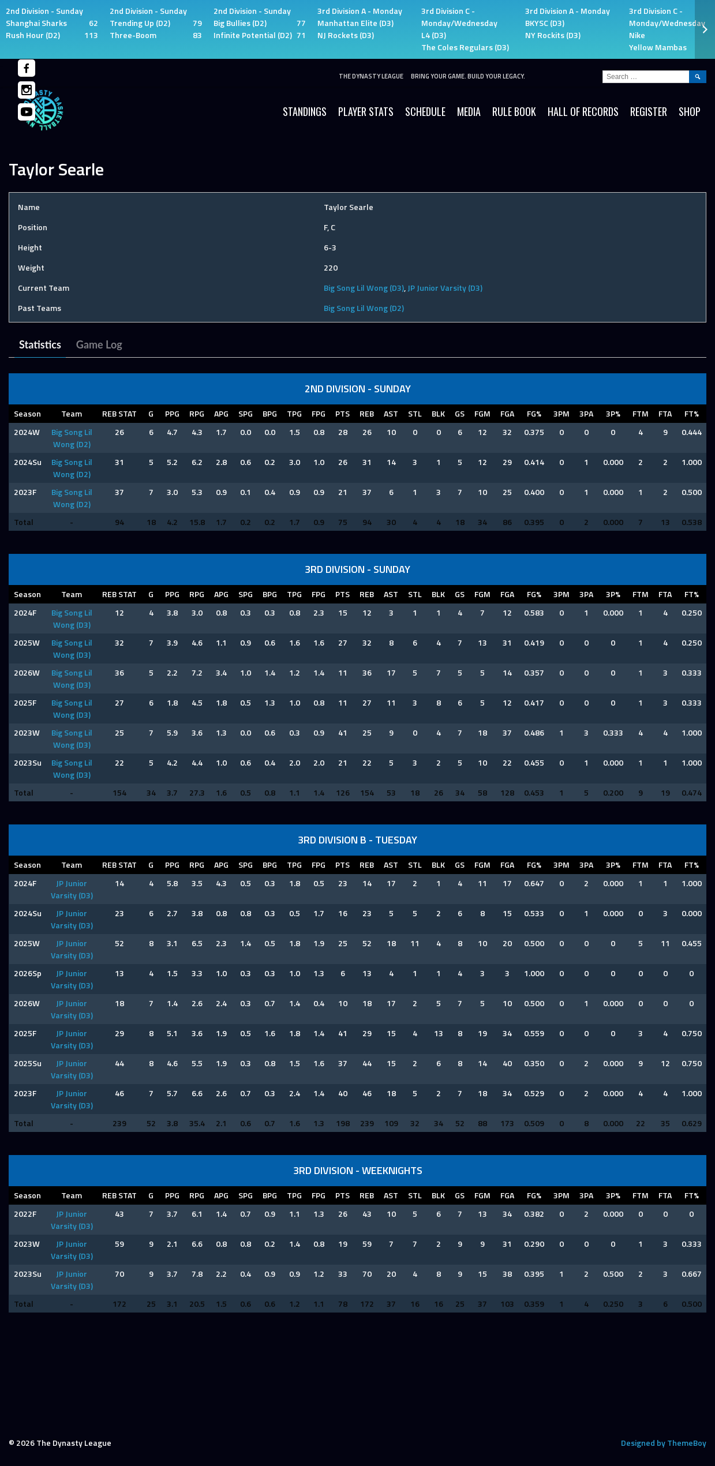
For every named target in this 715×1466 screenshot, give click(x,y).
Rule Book (514, 111)
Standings (305, 111)
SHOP (690, 111)
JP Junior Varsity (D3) (444, 288)
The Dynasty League (371, 76)
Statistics (40, 344)
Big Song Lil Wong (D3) (364, 288)
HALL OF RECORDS (583, 111)
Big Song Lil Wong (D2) (364, 308)
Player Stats (366, 111)
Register (648, 111)
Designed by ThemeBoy (663, 1443)
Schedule (425, 111)
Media (469, 111)
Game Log (99, 344)
